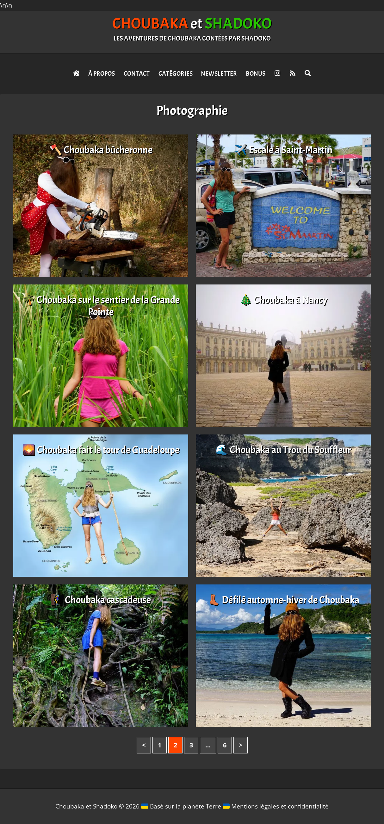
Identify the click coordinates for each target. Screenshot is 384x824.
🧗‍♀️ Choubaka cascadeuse (101, 599)
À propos (101, 74)
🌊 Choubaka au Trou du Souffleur (283, 449)
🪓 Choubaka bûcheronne (100, 149)
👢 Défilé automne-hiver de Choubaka (283, 599)
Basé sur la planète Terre (185, 806)
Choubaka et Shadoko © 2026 (98, 806)
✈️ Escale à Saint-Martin (283, 149)
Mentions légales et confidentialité (280, 806)
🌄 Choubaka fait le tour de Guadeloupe (100, 449)
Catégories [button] (175, 74)
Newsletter (219, 74)
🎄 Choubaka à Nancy (283, 299)
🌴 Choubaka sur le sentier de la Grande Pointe (101, 305)
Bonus (255, 74)
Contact (137, 74)
